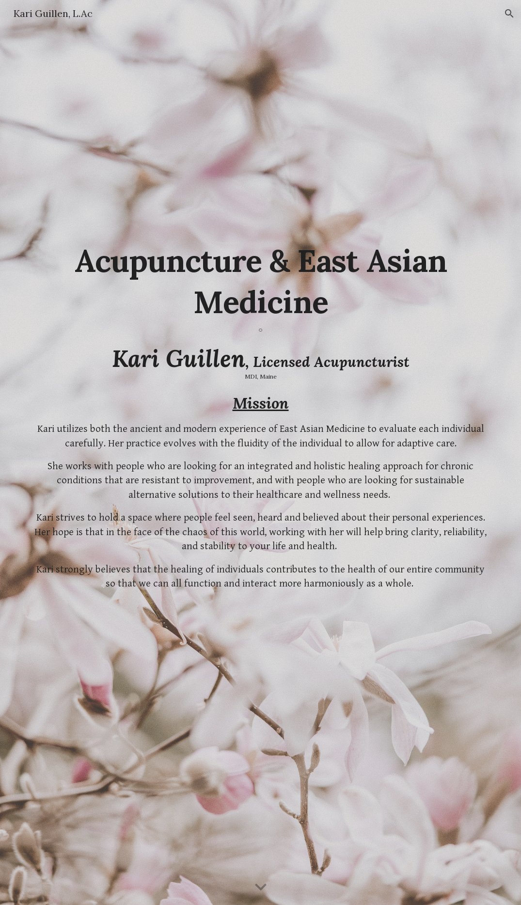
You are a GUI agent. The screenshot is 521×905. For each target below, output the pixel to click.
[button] (509, 13)
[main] (260, 308)
